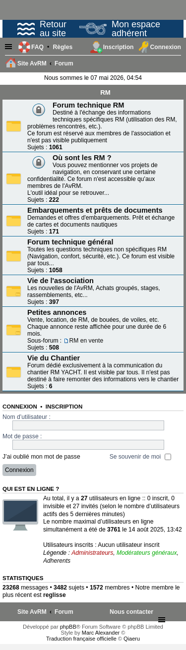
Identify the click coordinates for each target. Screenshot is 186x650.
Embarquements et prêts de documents (95, 210)
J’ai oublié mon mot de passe (41, 456)
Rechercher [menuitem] (176, 64)
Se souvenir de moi (140, 456)
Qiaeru (132, 639)
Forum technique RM (88, 105)
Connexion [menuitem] (165, 47)
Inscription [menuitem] (118, 47)
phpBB (68, 627)
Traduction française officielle (81, 639)
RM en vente (86, 340)
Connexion (19, 407)
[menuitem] (62, 47)
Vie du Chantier (53, 358)
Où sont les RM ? (82, 158)
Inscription (64, 407)
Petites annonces (56, 312)
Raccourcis (10, 47)
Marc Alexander (101, 633)
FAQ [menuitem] (37, 47)
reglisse (54, 594)
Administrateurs (92, 552)
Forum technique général (70, 242)
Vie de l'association (60, 281)
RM (105, 92)
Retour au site (41, 29)
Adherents (56, 560)
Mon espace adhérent (119, 29)
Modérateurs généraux (147, 552)
